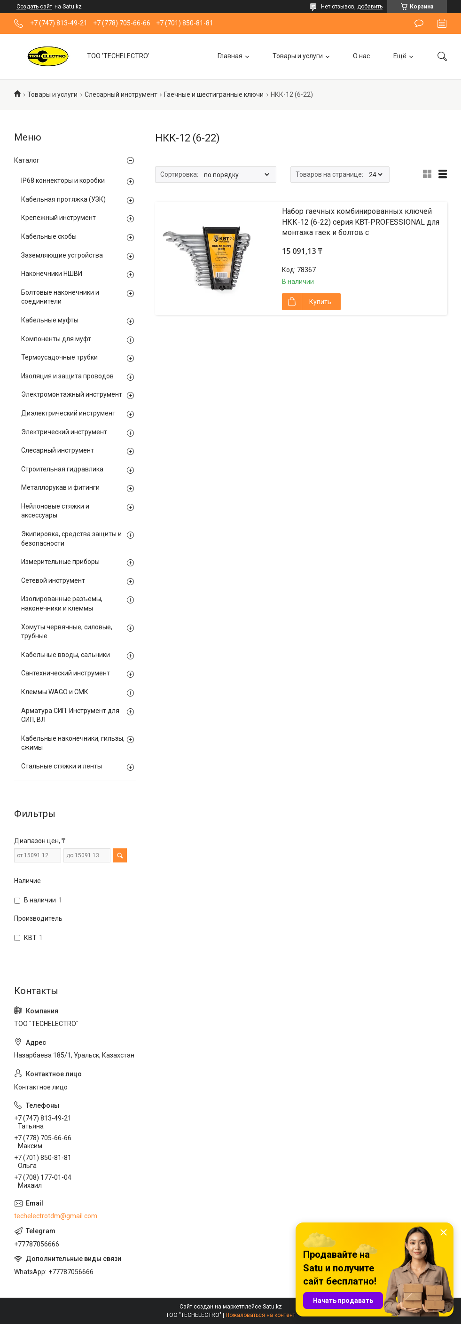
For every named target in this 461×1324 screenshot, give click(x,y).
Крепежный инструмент (58, 217)
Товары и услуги (298, 56)
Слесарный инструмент (121, 94)
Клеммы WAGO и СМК (54, 692)
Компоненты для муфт (56, 339)
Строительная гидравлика (62, 469)
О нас (361, 56)
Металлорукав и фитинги (60, 487)
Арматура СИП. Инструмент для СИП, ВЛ (70, 715)
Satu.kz (272, 1306)
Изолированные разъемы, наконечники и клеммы (61, 603)
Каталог (26, 160)
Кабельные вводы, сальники (65, 654)
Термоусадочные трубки (59, 357)
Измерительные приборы (60, 561)
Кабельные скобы (49, 236)
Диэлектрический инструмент (68, 413)
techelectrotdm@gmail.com (55, 1216)
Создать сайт (34, 6)
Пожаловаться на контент (260, 1315)
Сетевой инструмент (53, 580)
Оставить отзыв (418, 23)
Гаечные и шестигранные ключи (214, 94)
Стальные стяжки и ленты (61, 766)
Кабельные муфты (49, 320)
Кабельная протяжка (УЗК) (63, 199)
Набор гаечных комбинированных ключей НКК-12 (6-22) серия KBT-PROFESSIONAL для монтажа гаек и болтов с (360, 222)
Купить (320, 302)
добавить (370, 6)
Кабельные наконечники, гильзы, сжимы (73, 743)
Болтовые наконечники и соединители (60, 297)
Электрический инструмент (64, 432)
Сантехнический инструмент (65, 673)
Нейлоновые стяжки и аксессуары (55, 510)
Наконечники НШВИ (51, 273)
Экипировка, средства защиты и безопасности (71, 538)
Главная (230, 56)
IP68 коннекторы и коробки (63, 180)
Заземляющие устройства (62, 255)
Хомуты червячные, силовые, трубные (66, 631)
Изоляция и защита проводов (67, 376)
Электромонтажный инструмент (71, 394)
